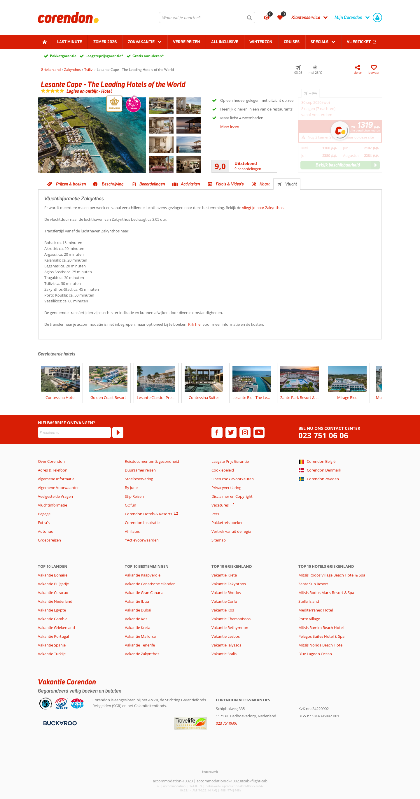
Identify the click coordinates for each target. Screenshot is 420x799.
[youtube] (259, 432)
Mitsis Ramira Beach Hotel (321, 627)
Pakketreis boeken (227, 522)
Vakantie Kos (136, 618)
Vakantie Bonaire (52, 575)
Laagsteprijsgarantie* (104, 55)
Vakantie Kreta (137, 627)
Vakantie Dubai (138, 610)
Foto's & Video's (230, 184)
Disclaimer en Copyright (232, 496)
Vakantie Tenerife (140, 645)
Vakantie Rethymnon (229, 627)
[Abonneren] (117, 432)
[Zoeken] (249, 17)
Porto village (309, 618)
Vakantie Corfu (224, 601)
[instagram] (245, 432)
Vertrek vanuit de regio (231, 531)
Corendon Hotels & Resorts (148, 513)
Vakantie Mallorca (140, 636)
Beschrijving (113, 184)
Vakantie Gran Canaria (144, 592)
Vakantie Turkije (52, 653)
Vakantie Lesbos (225, 636)
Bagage (44, 513)
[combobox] (207, 17)
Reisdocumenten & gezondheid (152, 461)
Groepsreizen (49, 540)
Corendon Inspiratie (142, 522)
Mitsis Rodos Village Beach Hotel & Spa (331, 575)
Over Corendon (51, 461)
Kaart (265, 184)
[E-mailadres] (74, 432)
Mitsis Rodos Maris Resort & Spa (326, 592)
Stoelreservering (139, 478)
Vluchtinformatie (52, 505)
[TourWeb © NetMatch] (210, 771)
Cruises (292, 41)
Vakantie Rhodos (226, 592)
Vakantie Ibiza (137, 601)
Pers (215, 513)
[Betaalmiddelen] (59, 723)
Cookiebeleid (222, 470)
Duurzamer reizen (140, 470)
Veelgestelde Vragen (55, 496)
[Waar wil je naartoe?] (207, 17)
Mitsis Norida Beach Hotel (320, 645)
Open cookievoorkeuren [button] (232, 478)
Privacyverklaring (226, 487)
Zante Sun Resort (313, 583)
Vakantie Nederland (55, 601)
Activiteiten (190, 184)
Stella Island (308, 601)
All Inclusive (224, 41)
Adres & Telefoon (52, 470)
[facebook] (217, 432)
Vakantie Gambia (52, 618)
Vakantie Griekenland (56, 627)
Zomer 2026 (105, 41)
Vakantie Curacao (53, 592)
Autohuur (46, 531)
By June (131, 487)
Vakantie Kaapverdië (142, 575)
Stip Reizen (134, 496)
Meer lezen (229, 126)
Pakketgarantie (63, 55)
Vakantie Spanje (52, 645)
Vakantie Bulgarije (53, 583)
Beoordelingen (152, 184)
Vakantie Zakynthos (142, 653)
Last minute (69, 41)
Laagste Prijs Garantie (230, 461)
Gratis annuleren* (148, 55)
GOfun (130, 505)
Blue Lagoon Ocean (315, 653)
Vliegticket (359, 41)
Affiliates (132, 531)
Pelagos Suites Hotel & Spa (321, 636)
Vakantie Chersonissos (231, 618)
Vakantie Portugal (53, 636)
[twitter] (231, 432)
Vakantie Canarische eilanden (150, 583)
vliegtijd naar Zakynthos (263, 207)
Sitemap (218, 540)
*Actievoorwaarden (142, 540)
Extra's (44, 522)
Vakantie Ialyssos (226, 645)
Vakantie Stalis (224, 653)
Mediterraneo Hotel (315, 610)
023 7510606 (226, 723)
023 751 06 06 (323, 435)
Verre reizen (186, 41)
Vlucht (291, 184)
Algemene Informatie (56, 478)
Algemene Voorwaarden (59, 487)
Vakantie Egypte (52, 610)
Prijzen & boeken (71, 184)
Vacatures (220, 505)
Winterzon (260, 41)
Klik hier (195, 324)
